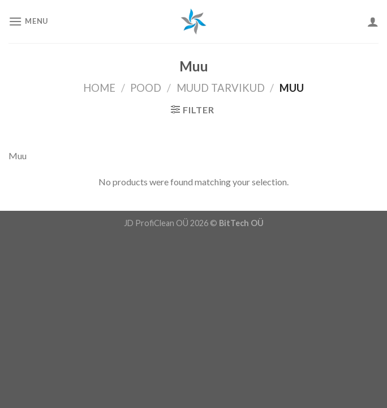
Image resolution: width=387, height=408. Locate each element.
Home (99, 88)
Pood (145, 88)
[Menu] (28, 21)
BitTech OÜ (241, 223)
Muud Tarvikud (221, 88)
